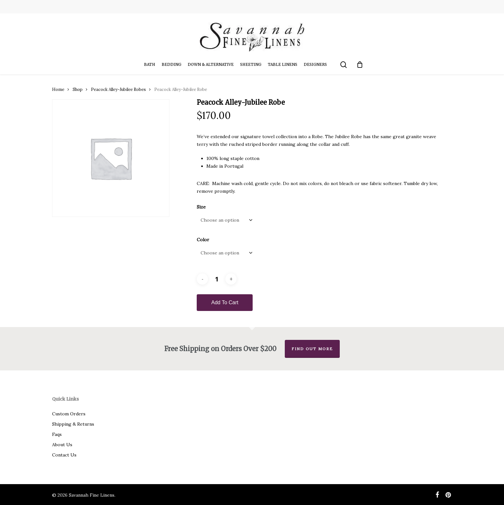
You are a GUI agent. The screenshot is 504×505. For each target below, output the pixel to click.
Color (203, 240)
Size (201, 207)
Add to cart (224, 302)
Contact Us (64, 455)
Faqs (57, 434)
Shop (78, 89)
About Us (62, 444)
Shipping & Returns (73, 424)
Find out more (312, 348)
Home (58, 89)
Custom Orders (69, 414)
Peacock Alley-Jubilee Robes (118, 89)
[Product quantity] (216, 279)
